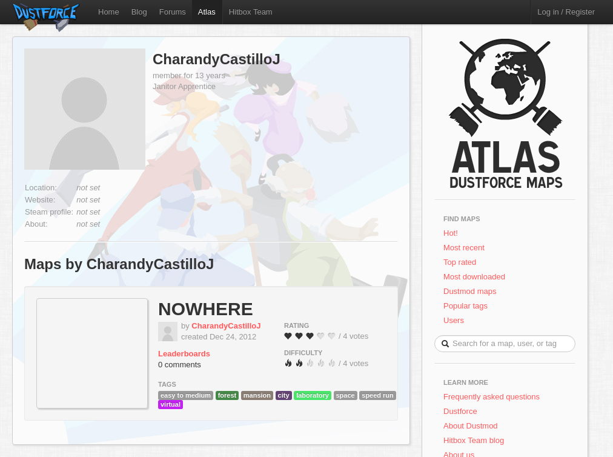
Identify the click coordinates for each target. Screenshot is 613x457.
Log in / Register (566, 11)
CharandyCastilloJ (216, 59)
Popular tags (465, 305)
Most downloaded (474, 276)
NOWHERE (205, 309)
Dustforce (460, 411)
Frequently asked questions (491, 396)
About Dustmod (470, 425)
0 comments (179, 364)
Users (453, 320)
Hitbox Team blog (473, 440)
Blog (139, 11)
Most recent (464, 247)
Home (108, 11)
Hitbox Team (251, 11)
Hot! (450, 233)
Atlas (207, 11)
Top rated (459, 262)
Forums (172, 11)
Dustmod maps (469, 291)
